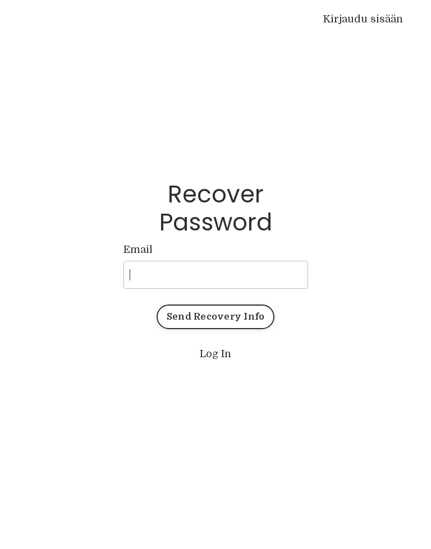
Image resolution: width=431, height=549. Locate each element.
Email (138, 249)
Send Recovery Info (216, 316)
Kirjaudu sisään (363, 19)
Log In (215, 353)
